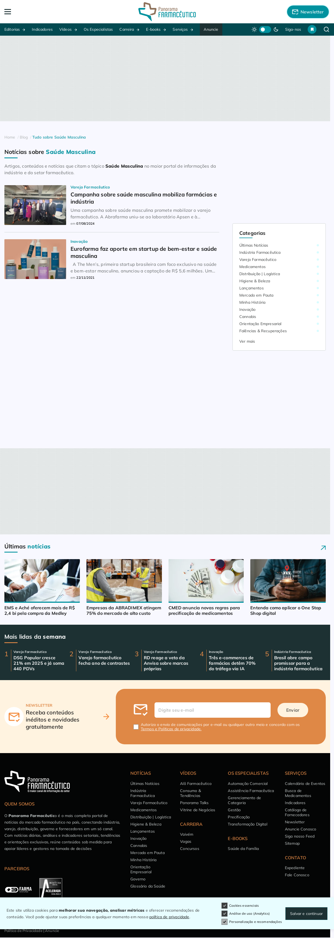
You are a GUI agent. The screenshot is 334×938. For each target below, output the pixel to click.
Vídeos (65, 29)
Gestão (234, 809)
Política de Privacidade (23, 930)
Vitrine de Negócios (197, 809)
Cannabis (247, 316)
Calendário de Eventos (305, 783)
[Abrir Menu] (36, 12)
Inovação (247, 309)
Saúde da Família (243, 848)
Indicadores (42, 29)
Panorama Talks (194, 802)
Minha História (252, 302)
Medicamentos (252, 266)
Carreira (126, 29)
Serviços (180, 29)
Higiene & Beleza (254, 280)
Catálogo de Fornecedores (297, 812)
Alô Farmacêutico (196, 783)
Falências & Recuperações (263, 330)
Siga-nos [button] (293, 29)
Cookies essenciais (240, 906)
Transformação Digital (247, 824)
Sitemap (292, 843)
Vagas (185, 841)
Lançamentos (251, 288)
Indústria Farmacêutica (260, 252)
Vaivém (186, 834)
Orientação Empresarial (260, 323)
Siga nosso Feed (300, 836)
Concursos (189, 848)
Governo (137, 879)
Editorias (12, 29)
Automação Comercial (248, 783)
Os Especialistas (98, 29)
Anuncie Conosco (300, 829)
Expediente (295, 867)
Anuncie (211, 29)
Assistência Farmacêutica (251, 790)
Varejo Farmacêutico (257, 259)
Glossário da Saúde (147, 886)
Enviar (292, 710)
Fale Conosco (297, 874)
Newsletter (295, 821)
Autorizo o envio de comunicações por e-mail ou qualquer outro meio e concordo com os (220, 726)
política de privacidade (169, 916)
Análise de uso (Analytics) (245, 914)
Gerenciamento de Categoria (244, 800)
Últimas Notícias (253, 245)
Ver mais (247, 341)
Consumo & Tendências (190, 793)
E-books (153, 29)
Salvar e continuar (306, 913)
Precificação (239, 817)
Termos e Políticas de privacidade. (171, 728)
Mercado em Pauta (256, 295)
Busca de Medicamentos (298, 793)
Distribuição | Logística (259, 273)
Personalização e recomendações (251, 922)
